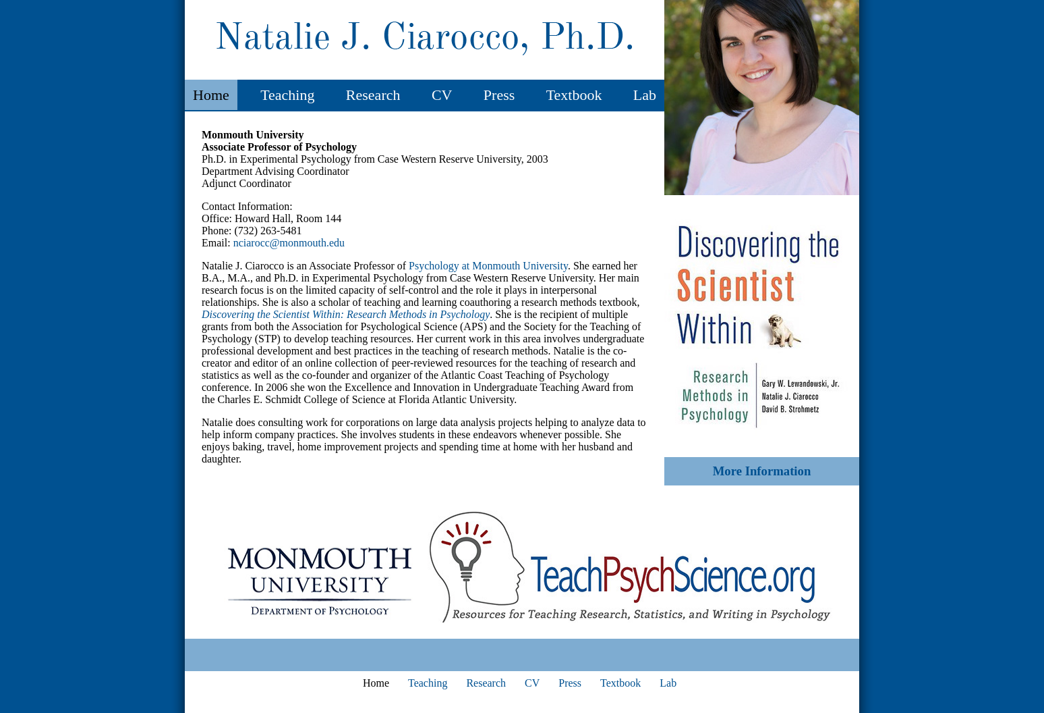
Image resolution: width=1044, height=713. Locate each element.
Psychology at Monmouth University (488, 265)
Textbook (574, 94)
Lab (644, 94)
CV (442, 94)
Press (499, 94)
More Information (762, 471)
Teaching (287, 94)
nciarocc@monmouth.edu (289, 242)
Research (373, 94)
